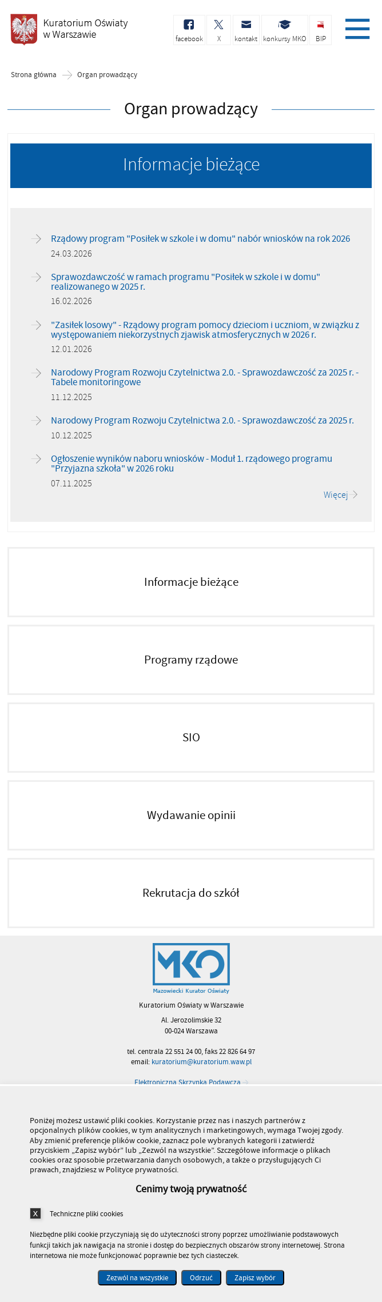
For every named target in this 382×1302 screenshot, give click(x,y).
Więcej (336, 495)
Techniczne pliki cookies (86, 1213)
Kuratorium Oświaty (69, 33)
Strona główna (34, 75)
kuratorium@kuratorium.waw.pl (202, 1062)
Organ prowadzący (107, 75)
